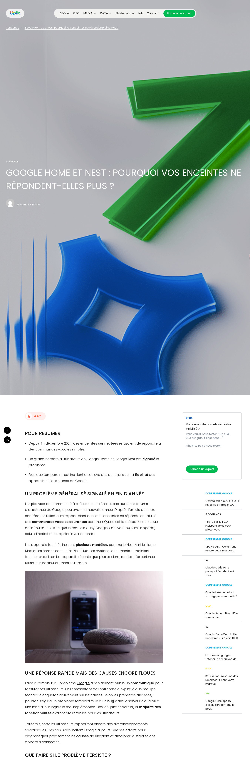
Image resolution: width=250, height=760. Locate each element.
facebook (7, 430)
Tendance (12, 27)
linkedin (7, 439)
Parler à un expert (179, 13)
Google (83, 683)
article (135, 509)
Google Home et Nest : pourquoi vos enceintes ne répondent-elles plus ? (71, 27)
